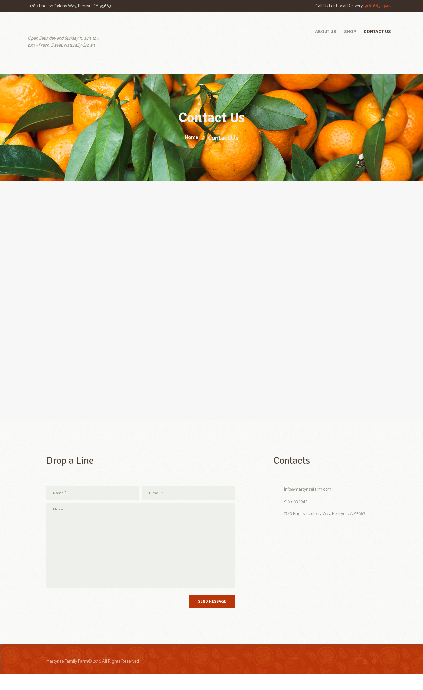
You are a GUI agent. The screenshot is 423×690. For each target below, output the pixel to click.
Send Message (202, 614)
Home (191, 137)
